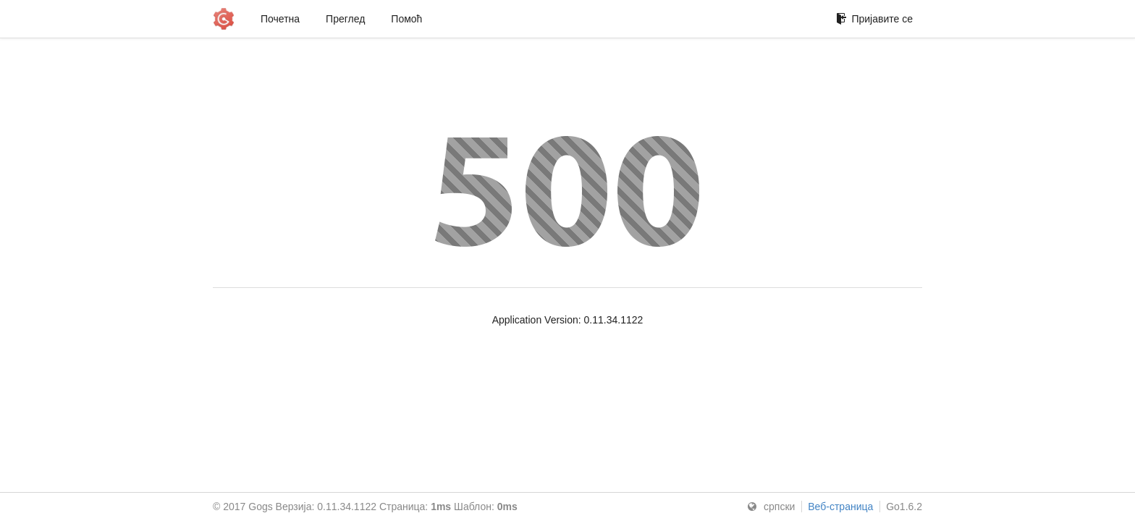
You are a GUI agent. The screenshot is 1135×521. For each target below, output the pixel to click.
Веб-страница (840, 506)
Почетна (280, 19)
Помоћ (406, 19)
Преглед (345, 19)
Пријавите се (874, 19)
